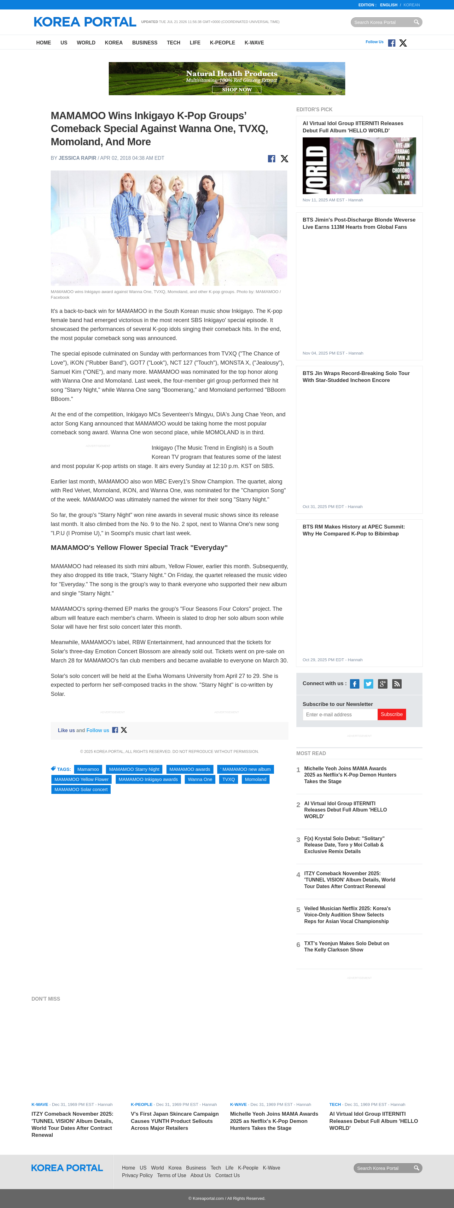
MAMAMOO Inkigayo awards (148, 779)
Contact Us (227, 1175)
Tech (173, 42)
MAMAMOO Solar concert (81, 789)
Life (195, 42)
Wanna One (200, 779)
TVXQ (228, 779)
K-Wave (254, 42)
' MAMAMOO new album (245, 769)
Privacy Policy (137, 1175)
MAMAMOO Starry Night (134, 769)
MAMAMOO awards (190, 769)
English (389, 5)
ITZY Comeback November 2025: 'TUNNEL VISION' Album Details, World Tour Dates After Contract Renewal (349, 880)
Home (43, 42)
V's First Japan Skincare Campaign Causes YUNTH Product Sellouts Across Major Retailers (175, 1121)
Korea (114, 42)
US (64, 42)
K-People (222, 42)
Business (144, 42)
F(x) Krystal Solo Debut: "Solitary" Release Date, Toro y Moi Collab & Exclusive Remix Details (344, 845)
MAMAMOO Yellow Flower (81, 779)
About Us (200, 1175)
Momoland (255, 779)
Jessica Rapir (77, 158)
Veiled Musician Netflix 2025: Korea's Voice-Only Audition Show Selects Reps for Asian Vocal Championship (347, 915)
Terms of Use (171, 1175)
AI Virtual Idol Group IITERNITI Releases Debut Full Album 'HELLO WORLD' (345, 810)
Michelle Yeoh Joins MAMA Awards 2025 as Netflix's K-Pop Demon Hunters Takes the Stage (350, 775)
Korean (412, 5)
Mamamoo (88, 769)
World (86, 42)
